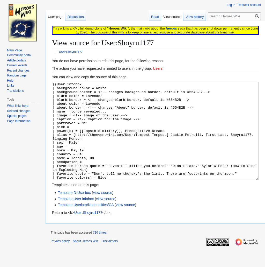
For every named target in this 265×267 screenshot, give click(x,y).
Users (158, 68)
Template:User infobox (76, 218)
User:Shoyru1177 (71, 51)
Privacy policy (60, 260)
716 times (99, 252)
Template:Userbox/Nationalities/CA (86, 224)
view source (102, 212)
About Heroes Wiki (85, 260)
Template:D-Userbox (74, 212)
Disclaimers (110, 260)
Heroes (171, 28)
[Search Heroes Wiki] (234, 16)
